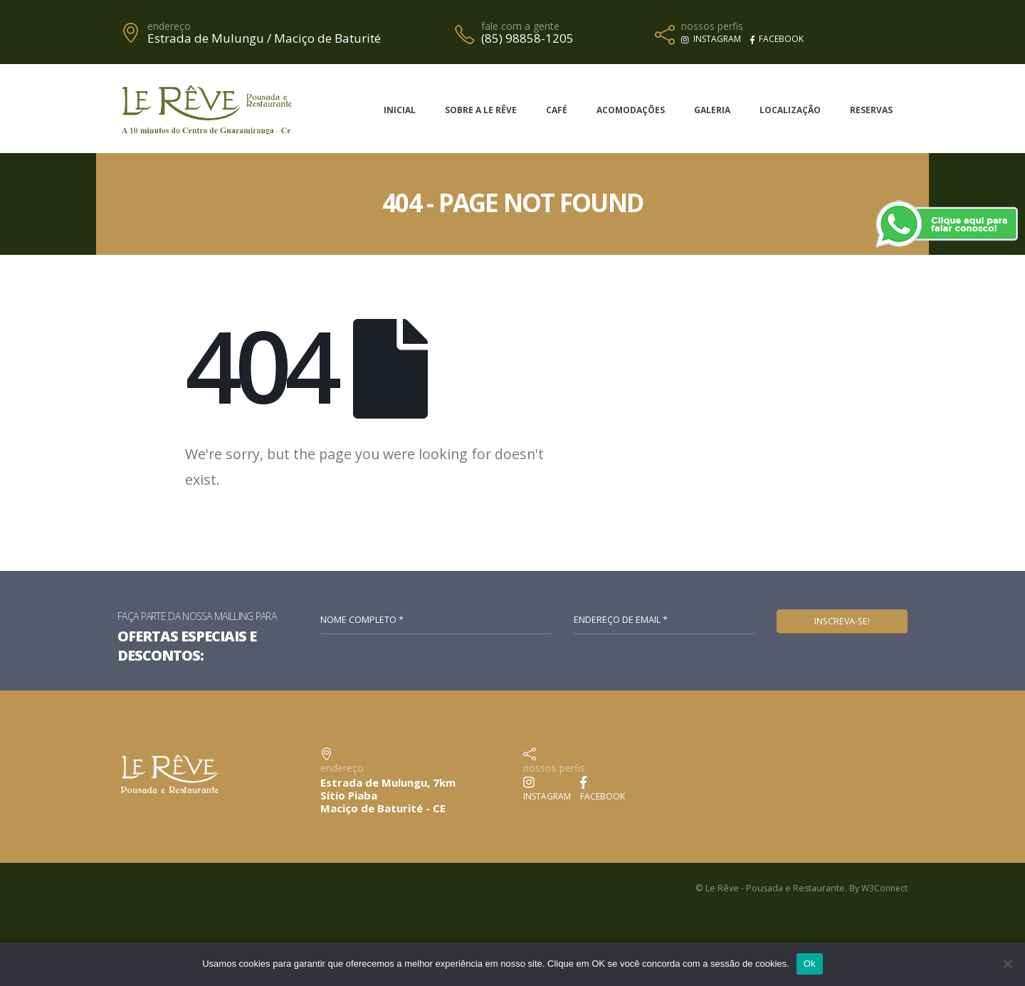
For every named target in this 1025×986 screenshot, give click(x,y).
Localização (790, 110)
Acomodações (630, 110)
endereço (169, 26)
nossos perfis (712, 26)
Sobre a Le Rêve (481, 110)
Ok (810, 963)
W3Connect (883, 889)
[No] (1007, 964)
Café (556, 110)
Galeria (712, 110)
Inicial (400, 110)
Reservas (871, 110)
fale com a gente (520, 26)
